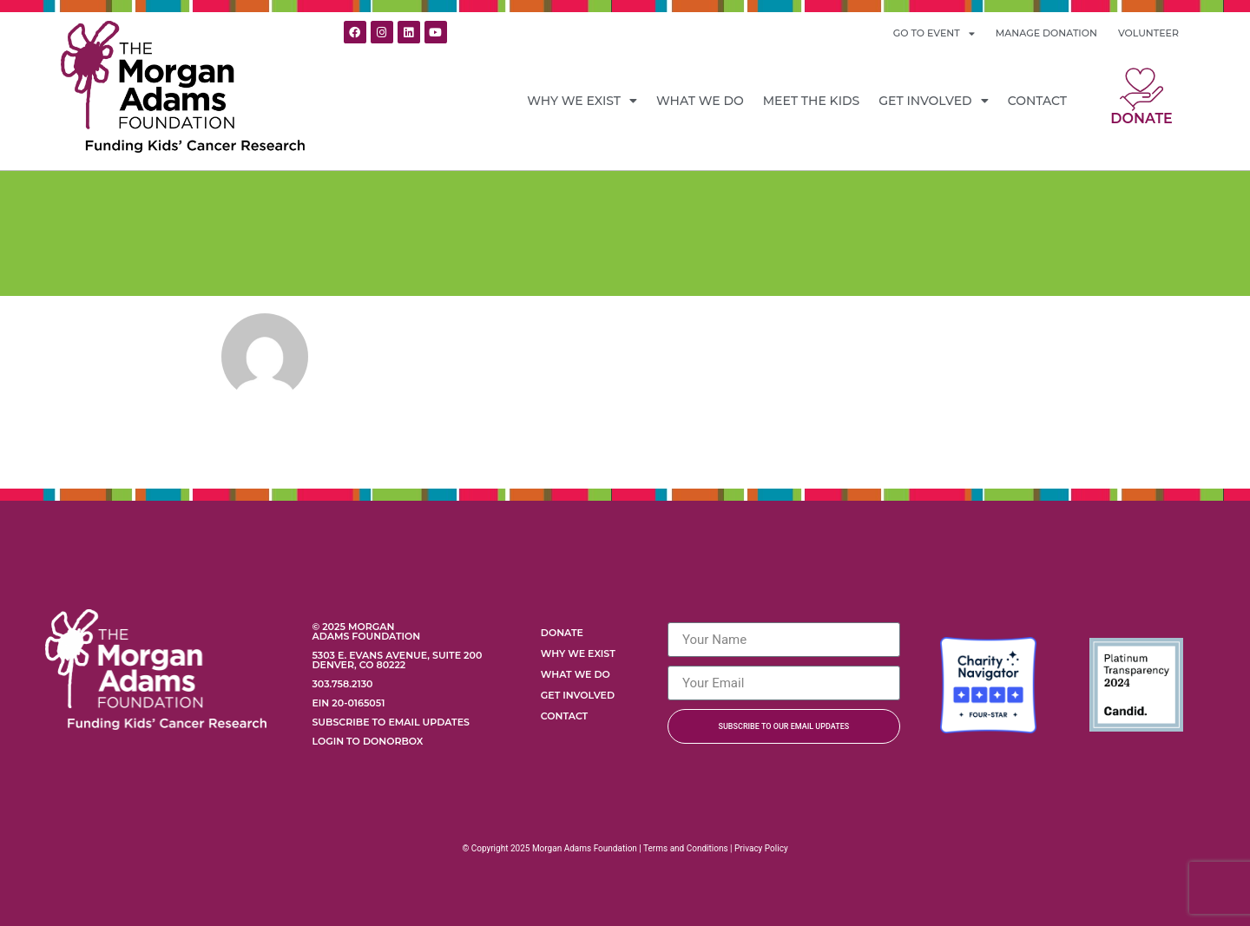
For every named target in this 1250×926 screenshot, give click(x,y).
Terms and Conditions (685, 848)
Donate (1141, 118)
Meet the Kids (811, 100)
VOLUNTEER (1148, 33)
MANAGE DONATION (1046, 33)
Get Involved (933, 100)
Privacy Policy (761, 848)
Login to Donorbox (367, 741)
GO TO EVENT (934, 33)
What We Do (700, 100)
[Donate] (1141, 89)
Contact (1037, 100)
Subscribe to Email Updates (390, 722)
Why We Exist (582, 100)
